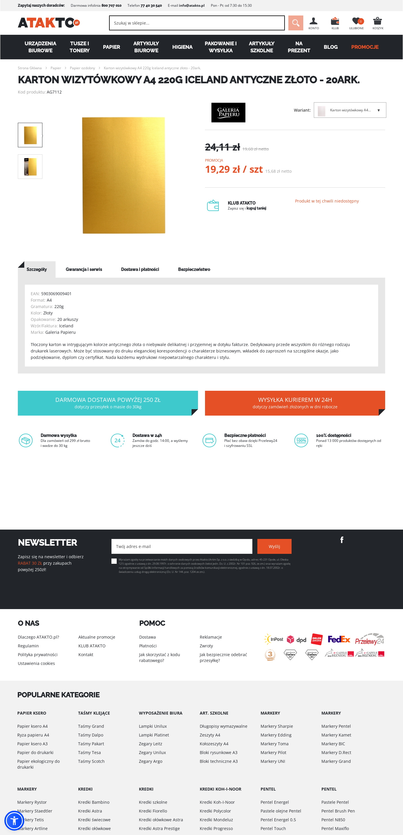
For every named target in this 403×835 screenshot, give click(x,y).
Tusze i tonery (79, 47)
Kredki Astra (90, 811)
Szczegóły (37, 269)
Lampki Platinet (154, 735)
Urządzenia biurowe (40, 47)
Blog (330, 47)
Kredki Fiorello (153, 811)
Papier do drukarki (35, 752)
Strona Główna (30, 67)
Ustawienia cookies (36, 663)
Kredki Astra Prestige (159, 828)
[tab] (37, 269)
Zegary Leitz (150, 743)
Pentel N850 (333, 819)
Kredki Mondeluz (216, 819)
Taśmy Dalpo (90, 735)
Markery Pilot (273, 752)
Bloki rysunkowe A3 (218, 752)
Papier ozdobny (82, 67)
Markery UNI (273, 761)
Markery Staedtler (34, 811)
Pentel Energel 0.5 (278, 819)
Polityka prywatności (38, 654)
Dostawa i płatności (140, 269)
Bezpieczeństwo (194, 269)
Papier (111, 47)
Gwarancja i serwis (84, 269)
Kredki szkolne (153, 802)
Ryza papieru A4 (33, 735)
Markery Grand (336, 761)
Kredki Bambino (93, 802)
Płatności (148, 646)
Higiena (182, 47)
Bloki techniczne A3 (219, 761)
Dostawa (147, 637)
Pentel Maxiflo (335, 828)
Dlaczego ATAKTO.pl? (38, 637)
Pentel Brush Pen (338, 811)
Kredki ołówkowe (94, 828)
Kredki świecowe (94, 819)
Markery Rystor (32, 802)
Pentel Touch (273, 828)
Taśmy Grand (91, 726)
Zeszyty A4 (210, 735)
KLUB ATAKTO (92, 646)
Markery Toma (275, 743)
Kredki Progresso (216, 828)
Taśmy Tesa (89, 752)
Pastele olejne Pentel (281, 811)
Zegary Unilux (152, 752)
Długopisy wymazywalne (223, 726)
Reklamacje (211, 637)
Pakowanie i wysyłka (221, 47)
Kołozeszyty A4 (214, 743)
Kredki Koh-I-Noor (217, 802)
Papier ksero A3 (32, 743)
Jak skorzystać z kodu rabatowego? (159, 657)
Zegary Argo (150, 761)
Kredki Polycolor (215, 811)
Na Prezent (299, 47)
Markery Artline (32, 828)
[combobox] (196, 22)
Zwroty (206, 646)
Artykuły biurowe (146, 47)
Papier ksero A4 (32, 726)
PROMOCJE (364, 47)
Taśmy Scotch (91, 761)
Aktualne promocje (96, 637)
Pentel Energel (275, 802)
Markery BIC (333, 743)
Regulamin (28, 646)
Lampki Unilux (153, 726)
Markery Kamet (336, 735)
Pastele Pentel (335, 802)
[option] (123, 175)
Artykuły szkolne (261, 47)
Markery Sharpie (277, 726)
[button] (14, 820)
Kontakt (85, 654)
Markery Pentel (336, 726)
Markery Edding (276, 735)
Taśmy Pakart (91, 743)
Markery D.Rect (336, 752)
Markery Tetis (30, 819)
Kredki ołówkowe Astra (161, 819)
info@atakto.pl (192, 5)
